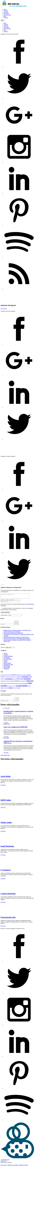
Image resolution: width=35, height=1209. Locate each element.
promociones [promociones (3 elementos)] (24, 684)
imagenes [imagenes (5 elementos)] (17, 681)
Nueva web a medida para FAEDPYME (13, 634)
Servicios (6, 12)
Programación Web (8, 665)
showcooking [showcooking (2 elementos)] (14, 686)
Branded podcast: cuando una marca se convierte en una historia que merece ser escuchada (17, 631)
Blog (5, 16)
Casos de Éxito (7, 15)
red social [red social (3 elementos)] (9, 686)
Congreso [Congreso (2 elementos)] (15, 677)
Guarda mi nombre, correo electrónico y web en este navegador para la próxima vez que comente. (17, 610)
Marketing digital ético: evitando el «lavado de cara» (16, 638)
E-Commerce (7, 658)
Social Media (7, 668)
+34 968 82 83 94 (5, 1160)
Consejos (6, 655)
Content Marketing (8, 657)
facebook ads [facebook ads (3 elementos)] (3, 681)
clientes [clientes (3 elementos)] (24, 675)
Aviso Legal (3, 1166)
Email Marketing (8, 660)
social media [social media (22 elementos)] (21, 686)
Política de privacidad (12, 1166)
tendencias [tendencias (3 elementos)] (3, 688)
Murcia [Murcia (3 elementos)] (9, 684)
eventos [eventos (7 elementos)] (21, 679)
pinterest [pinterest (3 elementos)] (16, 684)
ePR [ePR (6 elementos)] (17, 679)
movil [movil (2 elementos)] (7, 684)
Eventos (6, 661)
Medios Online (7, 664)
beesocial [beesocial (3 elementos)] (7, 675)
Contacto (6, 17)
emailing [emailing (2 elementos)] (14, 679)
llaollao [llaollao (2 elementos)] (2, 684)
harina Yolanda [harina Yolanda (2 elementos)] (8, 681)
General (5, 662)
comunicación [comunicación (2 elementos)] (7, 677)
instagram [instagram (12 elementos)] (29, 682)
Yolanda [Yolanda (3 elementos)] (18, 688)
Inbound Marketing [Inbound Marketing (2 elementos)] (23, 681)
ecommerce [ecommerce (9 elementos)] (9, 679)
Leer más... (6, 723)
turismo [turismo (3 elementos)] (6, 688)
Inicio (5, 9)
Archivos (3, 648)
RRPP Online (7, 666)
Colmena (6, 10)
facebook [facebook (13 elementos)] (27, 679)
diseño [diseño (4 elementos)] (30, 677)
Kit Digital (6, 13)
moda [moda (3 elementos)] (4, 684)
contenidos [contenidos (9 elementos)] (25, 677)
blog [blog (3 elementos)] (10, 675)
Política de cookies (23, 1166)
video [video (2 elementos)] (14, 688)
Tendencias (6, 669)
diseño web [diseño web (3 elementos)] (3, 679)
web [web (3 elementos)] (16, 688)
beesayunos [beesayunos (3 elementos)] (3, 675)
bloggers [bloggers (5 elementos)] (14, 675)
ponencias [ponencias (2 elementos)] (20, 684)
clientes (5, 654)
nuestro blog (5, 756)
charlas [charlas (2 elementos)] (21, 675)
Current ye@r (4, 616)
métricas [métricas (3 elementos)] (13, 684)
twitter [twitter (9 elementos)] (10, 688)
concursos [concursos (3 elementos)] (12, 677)
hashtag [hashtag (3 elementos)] (12, 681)
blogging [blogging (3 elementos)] (18, 675)
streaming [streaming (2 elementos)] (29, 686)
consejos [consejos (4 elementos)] (19, 677)
